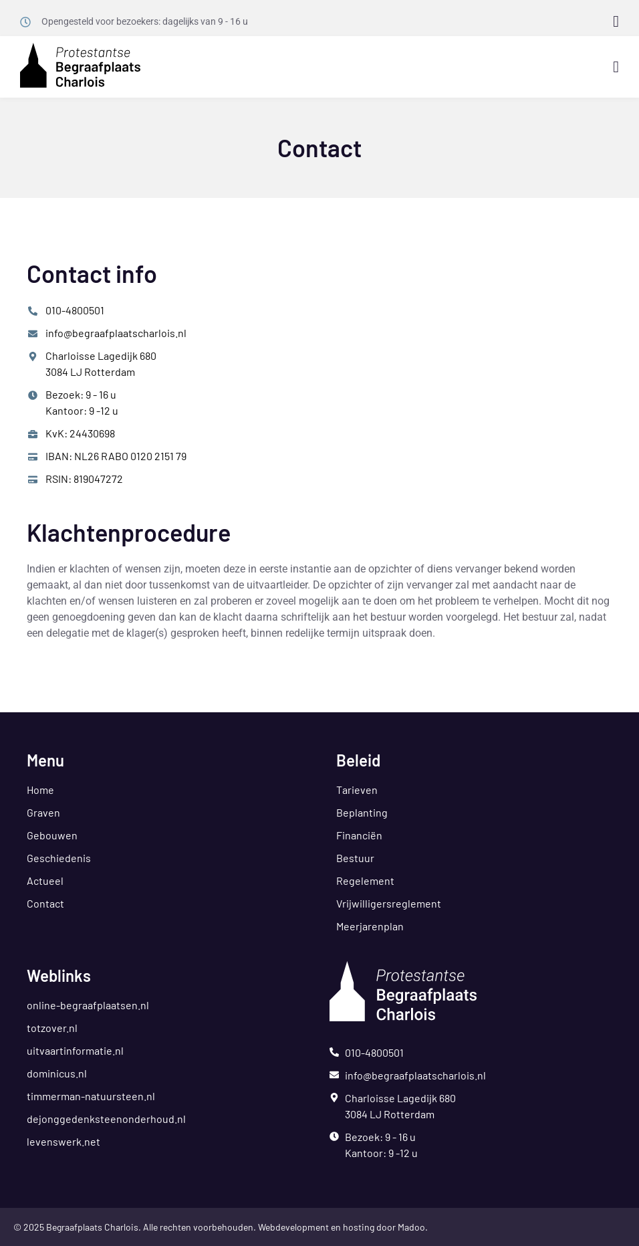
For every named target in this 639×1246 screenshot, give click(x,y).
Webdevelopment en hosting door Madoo (341, 1227)
